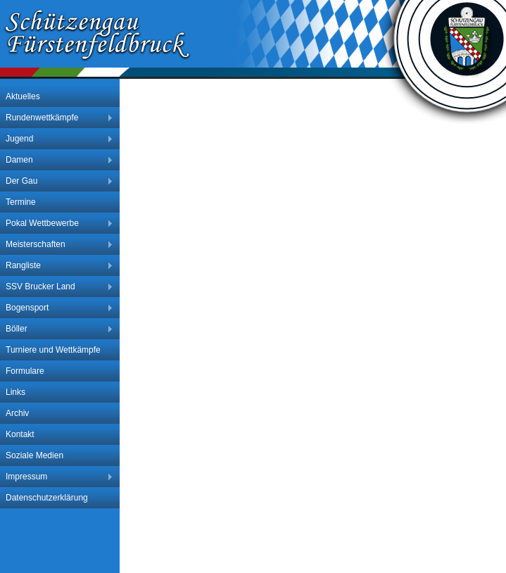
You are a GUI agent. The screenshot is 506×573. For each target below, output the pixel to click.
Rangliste (56, 265)
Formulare (25, 371)
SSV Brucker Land (56, 287)
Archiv (17, 413)
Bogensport (56, 308)
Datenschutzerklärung (47, 498)
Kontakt (20, 434)
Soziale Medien (34, 455)
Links (15, 392)
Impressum (56, 477)
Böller (56, 329)
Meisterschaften (56, 244)
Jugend (56, 139)
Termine (21, 202)
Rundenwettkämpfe (56, 118)
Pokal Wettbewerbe (56, 223)
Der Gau (56, 181)
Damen (56, 160)
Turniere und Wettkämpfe (53, 350)
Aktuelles (23, 96)
